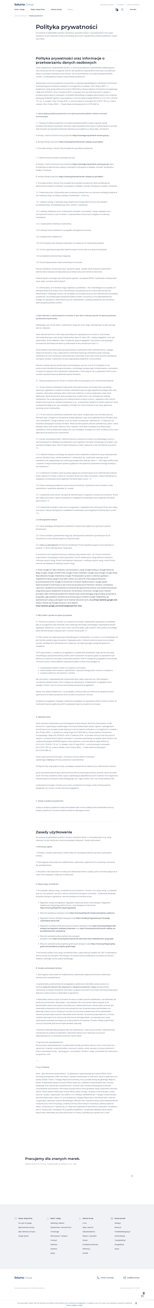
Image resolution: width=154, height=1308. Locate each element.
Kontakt (133, 11)
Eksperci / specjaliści (90, 1245)
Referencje (86, 1257)
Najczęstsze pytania (107, 5)
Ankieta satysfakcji (133, 5)
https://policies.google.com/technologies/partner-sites (59, 607)
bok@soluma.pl (132, 1286)
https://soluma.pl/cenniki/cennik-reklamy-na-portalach (81, 143)
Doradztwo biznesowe (90, 1253)
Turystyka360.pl (120, 1249)
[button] (131, 1181)
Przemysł (53, 1249)
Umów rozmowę (105, 1286)
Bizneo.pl (118, 1236)
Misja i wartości (88, 1236)
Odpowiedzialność (89, 1240)
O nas (85, 1232)
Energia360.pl (119, 1253)
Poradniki (120, 5)
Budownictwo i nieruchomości (60, 1236)
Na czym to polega (25, 1232)
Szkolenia (53, 1257)
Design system (23, 1245)
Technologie (54, 1240)
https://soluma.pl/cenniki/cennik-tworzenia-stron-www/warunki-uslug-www (83, 940)
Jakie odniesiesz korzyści (26, 1240)
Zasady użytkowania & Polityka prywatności (29, 1297)
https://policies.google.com (105, 601)
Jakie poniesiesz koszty (26, 1236)
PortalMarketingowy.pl (122, 1240)
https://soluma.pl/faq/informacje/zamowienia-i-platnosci (92, 914)
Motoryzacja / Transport (58, 1245)
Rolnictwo (53, 1253)
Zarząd (85, 1249)
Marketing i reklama (57, 1232)
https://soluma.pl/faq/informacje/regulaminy (58, 909)
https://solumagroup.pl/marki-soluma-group (90, 137)
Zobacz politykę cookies (74, 1305)
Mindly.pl (118, 1232)
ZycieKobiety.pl (120, 1245)
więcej (52, 1262)
